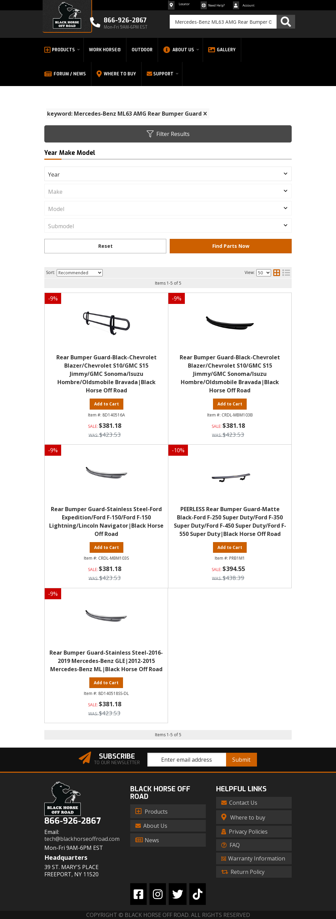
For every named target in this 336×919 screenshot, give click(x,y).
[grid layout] (276, 272)
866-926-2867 (72, 821)
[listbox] (168, 174)
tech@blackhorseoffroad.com (82, 839)
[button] (232, 22)
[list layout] (286, 272)
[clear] (205, 113)
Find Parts (231, 246)
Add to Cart (106, 404)
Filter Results (168, 134)
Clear (105, 246)
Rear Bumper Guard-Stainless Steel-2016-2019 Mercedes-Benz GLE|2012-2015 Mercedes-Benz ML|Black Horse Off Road (106, 661)
